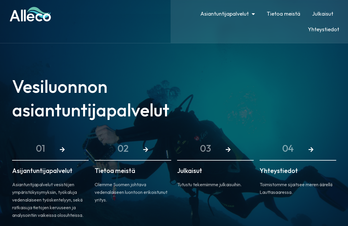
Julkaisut (322, 13)
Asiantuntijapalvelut (227, 13)
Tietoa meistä (283, 13)
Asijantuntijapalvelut (42, 170)
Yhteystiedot (323, 29)
